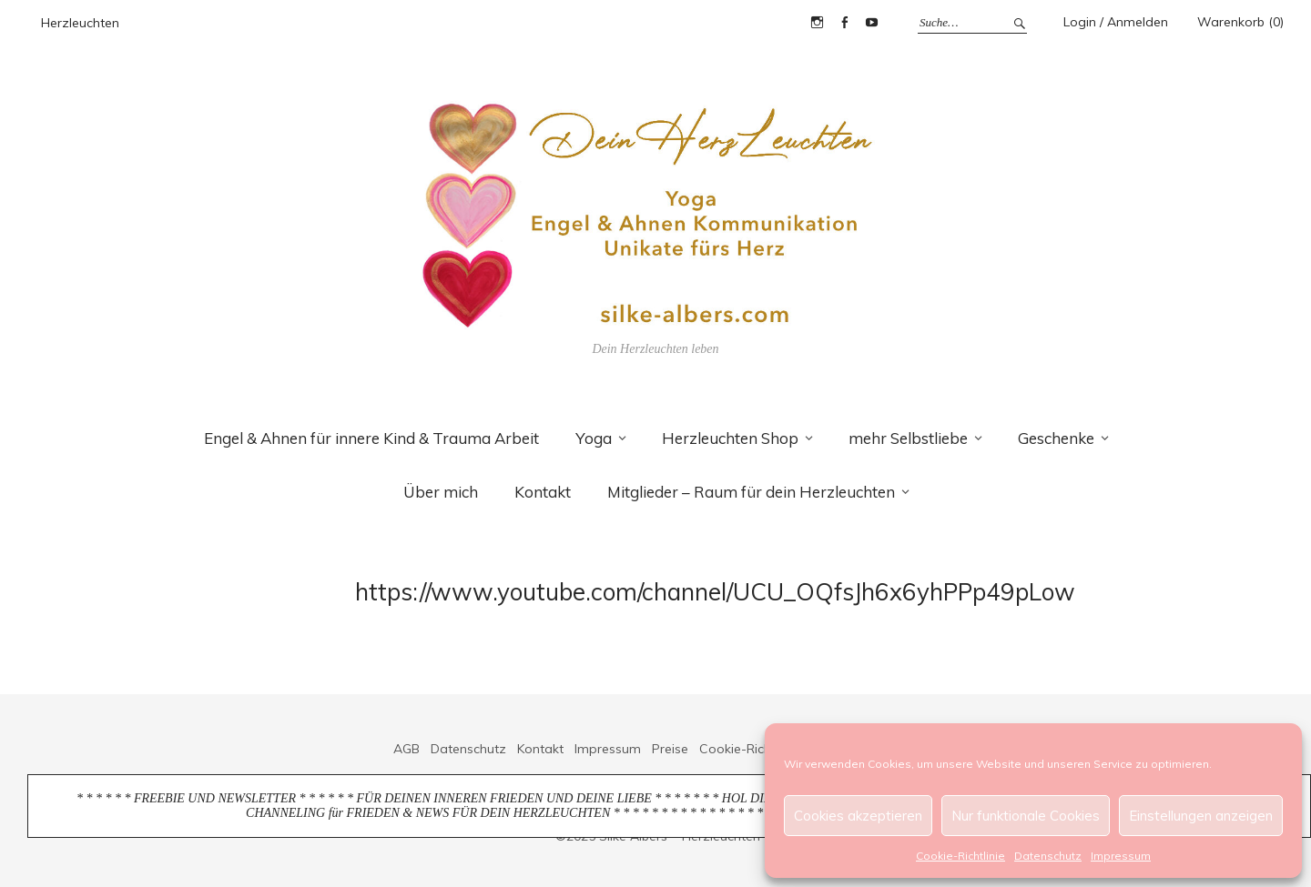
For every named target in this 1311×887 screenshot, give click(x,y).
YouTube (871, 22)
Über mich (440, 491)
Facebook (844, 22)
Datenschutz (1048, 855)
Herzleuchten (80, 23)
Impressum (1121, 855)
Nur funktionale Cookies (1025, 815)
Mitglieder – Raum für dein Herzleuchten (751, 491)
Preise (670, 749)
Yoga (593, 438)
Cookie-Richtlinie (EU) (763, 749)
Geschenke (1056, 438)
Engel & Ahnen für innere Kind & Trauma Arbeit (371, 438)
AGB (406, 749)
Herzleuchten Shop (730, 438)
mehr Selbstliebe (908, 438)
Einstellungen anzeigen (1201, 815)
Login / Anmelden (1115, 22)
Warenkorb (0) (1240, 22)
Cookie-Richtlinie (960, 855)
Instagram (816, 22)
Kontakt (542, 491)
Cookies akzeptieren (858, 815)
